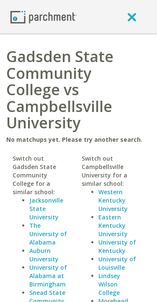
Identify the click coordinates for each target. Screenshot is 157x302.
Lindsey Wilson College (109, 284)
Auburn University (44, 255)
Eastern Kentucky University (113, 225)
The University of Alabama (48, 233)
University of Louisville (117, 263)
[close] (132, 17)
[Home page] (43, 17)
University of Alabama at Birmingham (48, 275)
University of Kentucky (117, 246)
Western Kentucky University (113, 200)
